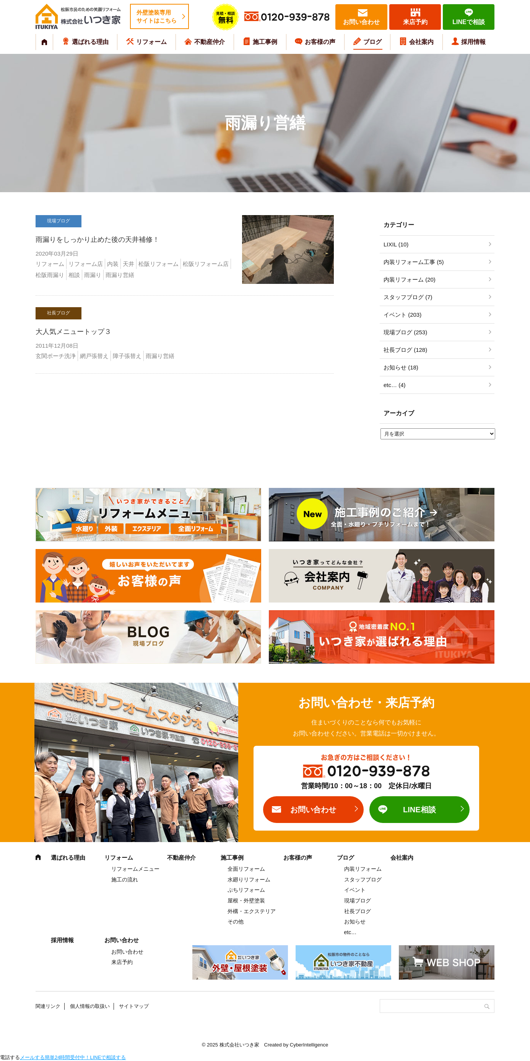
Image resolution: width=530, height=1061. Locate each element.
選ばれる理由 (90, 42)
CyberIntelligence (309, 1045)
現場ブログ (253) (405, 332)
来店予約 (415, 22)
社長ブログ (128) (405, 350)
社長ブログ (357, 911)
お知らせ (355, 921)
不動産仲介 (209, 42)
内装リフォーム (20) (410, 279)
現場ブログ (357, 900)
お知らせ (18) (401, 367)
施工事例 (265, 42)
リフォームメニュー (135, 869)
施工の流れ (124, 879)
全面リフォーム (246, 869)
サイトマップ (134, 1006)
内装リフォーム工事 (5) (414, 262)
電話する (10, 1057)
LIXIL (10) (396, 244)
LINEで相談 (468, 22)
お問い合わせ (361, 22)
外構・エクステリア (252, 911)
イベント (355, 890)
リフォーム (151, 42)
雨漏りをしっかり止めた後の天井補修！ (97, 239)
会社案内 (421, 42)
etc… (350, 932)
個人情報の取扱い (90, 1006)
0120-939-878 (295, 17)
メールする (32, 1057)
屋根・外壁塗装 (246, 900)
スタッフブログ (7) (408, 297)
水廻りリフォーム (249, 879)
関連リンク (48, 1006)
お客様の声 (320, 42)
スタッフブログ (363, 879)
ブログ (372, 42)
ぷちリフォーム (246, 890)
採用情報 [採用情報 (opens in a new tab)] (473, 42)
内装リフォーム (363, 869)
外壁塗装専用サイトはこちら (157, 16)
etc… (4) (395, 385)
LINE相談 (419, 809)
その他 (236, 921)
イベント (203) (402, 314)
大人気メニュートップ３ (73, 331)
